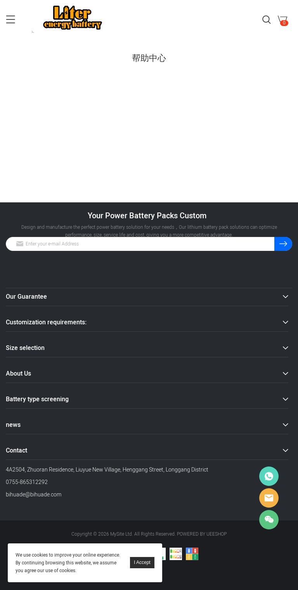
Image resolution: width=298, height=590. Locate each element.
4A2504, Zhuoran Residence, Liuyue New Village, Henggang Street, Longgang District (107, 470)
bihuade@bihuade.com (33, 495)
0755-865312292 (27, 482)
